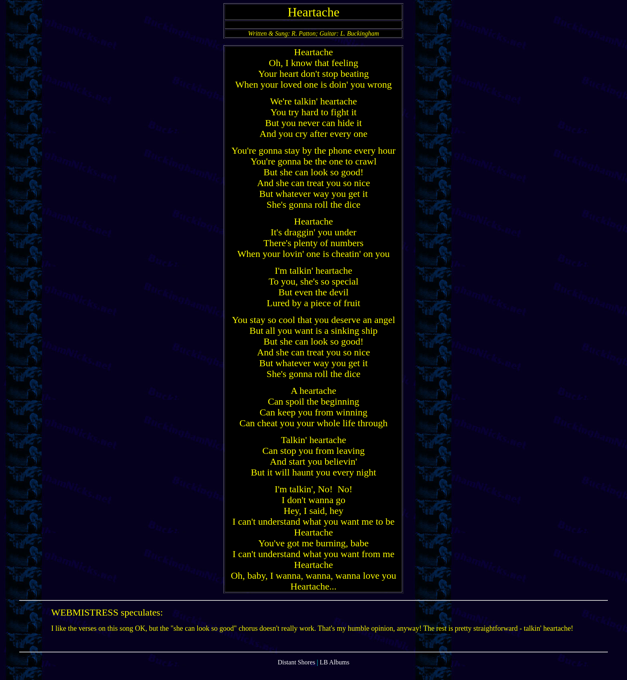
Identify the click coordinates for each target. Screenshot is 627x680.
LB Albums (334, 673)
